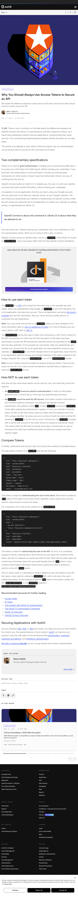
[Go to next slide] (75, 758)
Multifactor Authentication (47, 854)
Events (3, 828)
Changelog (42, 786)
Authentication (6, 863)
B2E (31, 629)
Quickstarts (42, 777)
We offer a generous (14, 643)
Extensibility (5, 854)
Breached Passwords (45, 866)
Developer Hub (6, 774)
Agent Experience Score (8, 789)
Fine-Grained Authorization (9, 869)
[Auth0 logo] (37, 7)
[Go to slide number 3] (63, 753)
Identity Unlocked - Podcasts (10, 783)
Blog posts (4, 780)
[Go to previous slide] (70, 758)
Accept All (62, 891)
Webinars (42, 795)
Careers (46, 815)
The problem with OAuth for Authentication (23, 605)
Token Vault (42, 869)
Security (4, 857)
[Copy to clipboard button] (13, 695)
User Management (7, 860)
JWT (20, 305)
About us (42, 818)
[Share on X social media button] (3, 695)
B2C (20, 629)
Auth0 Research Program (9, 831)
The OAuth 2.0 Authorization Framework (22, 609)
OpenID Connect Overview (16, 615)
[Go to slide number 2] (39, 753)
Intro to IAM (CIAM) (45, 831)
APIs (40, 780)
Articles (41, 774)
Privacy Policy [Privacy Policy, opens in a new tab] (8, 884)
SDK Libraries (43, 783)
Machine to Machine (45, 860)
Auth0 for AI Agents (7, 848)
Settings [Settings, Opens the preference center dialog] (15, 891)
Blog (2, 12)
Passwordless (43, 863)
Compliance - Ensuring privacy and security (52, 809)
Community (5, 806)
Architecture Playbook (46, 837)
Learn (41, 828)
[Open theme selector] (75, 12)
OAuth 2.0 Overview (13, 612)
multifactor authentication (37, 639)
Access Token (11, 598)
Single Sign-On (43, 851)
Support (4, 809)
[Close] (75, 878)
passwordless (54, 635)
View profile (68, 669)
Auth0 (51, 632)
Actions (41, 857)
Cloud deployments (7, 866)
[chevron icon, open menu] (6, 12)
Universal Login (44, 848)
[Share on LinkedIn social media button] (8, 695)
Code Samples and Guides (9, 777)
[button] (39, 289)
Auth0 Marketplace (7, 815)
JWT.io (29, 330)
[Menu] (75, 7)
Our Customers (43, 806)
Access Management (8, 851)
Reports (41, 792)
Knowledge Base (6, 812)
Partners (41, 812)
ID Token (9, 602)
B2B (24, 629)
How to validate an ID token (37, 327)
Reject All (39, 891)
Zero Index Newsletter (8, 786)
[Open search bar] (70, 12)
